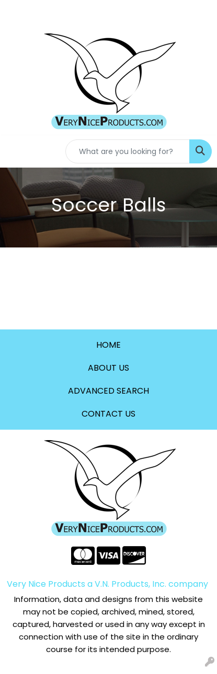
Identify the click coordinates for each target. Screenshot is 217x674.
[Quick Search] (127, 151)
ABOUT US (108, 368)
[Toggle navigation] (16, 151)
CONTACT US (108, 414)
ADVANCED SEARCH (108, 391)
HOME (108, 345)
